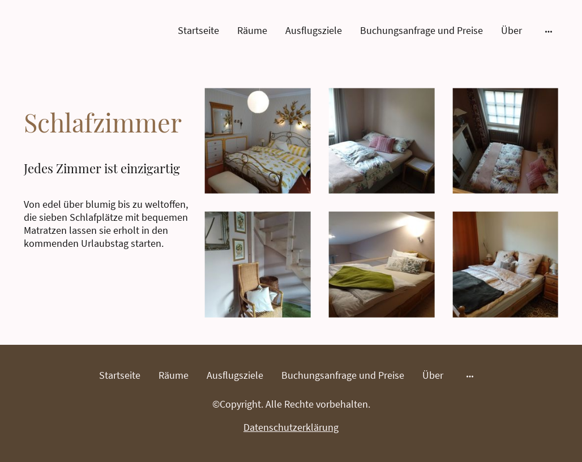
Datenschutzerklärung (291, 427)
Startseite (198, 30)
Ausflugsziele (313, 30)
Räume (252, 30)
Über (511, 30)
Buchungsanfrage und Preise (421, 30)
